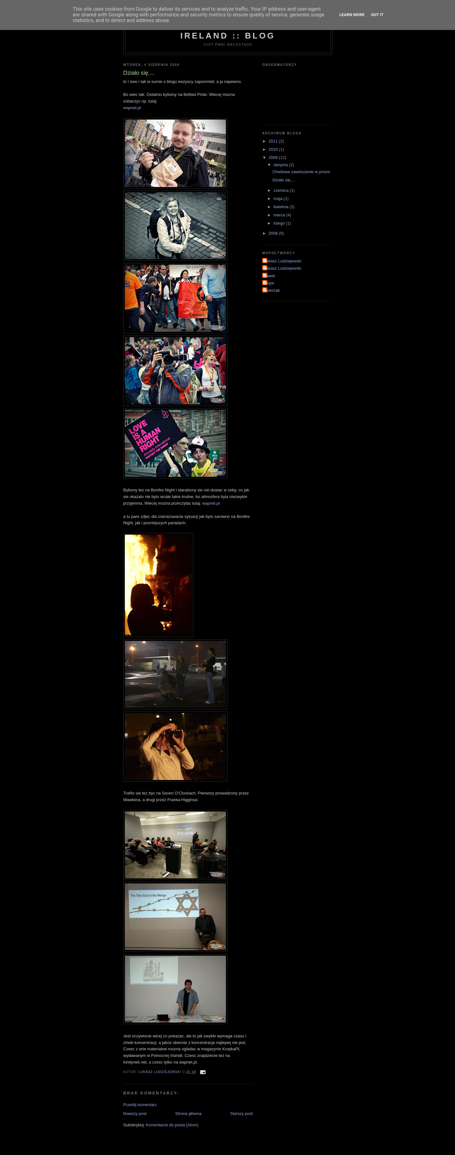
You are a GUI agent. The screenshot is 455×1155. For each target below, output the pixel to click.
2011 (274, 141)
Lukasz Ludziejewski (282, 261)
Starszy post (241, 1113)
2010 (274, 149)
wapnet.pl (132, 107)
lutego (280, 223)
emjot (269, 283)
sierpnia (281, 164)
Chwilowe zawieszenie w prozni (301, 171)
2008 (274, 233)
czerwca (282, 190)
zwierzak (272, 290)
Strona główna (188, 1113)
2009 (274, 157)
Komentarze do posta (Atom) (172, 1125)
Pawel (269, 275)
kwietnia (282, 206)
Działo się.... (283, 180)
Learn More (352, 14)
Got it (377, 14)
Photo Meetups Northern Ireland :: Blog (228, 30)
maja (279, 198)
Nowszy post (135, 1113)
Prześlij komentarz (140, 1104)
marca (280, 215)
